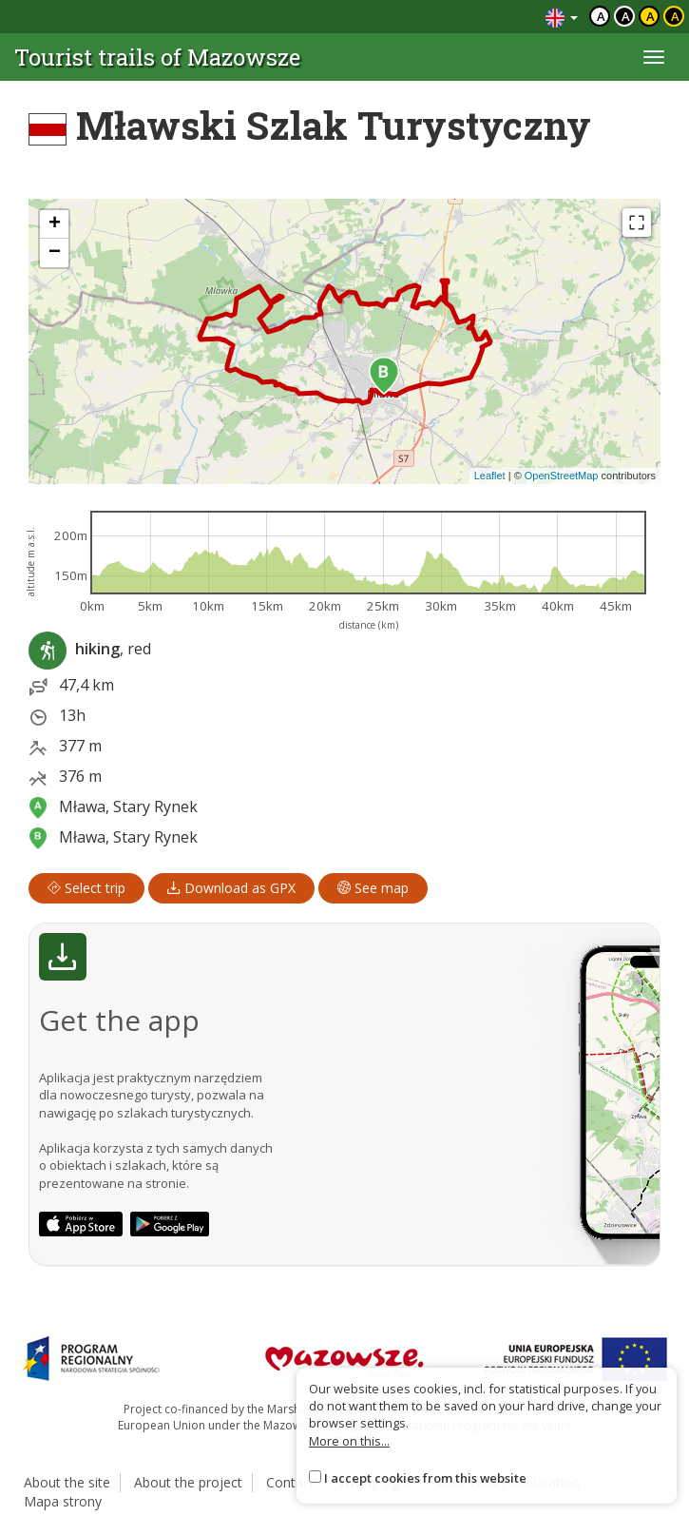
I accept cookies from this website (425, 1478)
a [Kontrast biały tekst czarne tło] (626, 16)
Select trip (86, 888)
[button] (384, 376)
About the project (188, 1482)
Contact (290, 1482)
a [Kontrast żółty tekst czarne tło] (675, 16)
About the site (67, 1482)
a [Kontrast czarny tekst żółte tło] (650, 16)
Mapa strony (63, 1501)
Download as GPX (231, 888)
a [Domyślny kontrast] (601, 16)
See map (373, 888)
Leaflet (490, 475)
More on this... (349, 1440)
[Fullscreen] (636, 222)
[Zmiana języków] (562, 17)
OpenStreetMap (562, 475)
